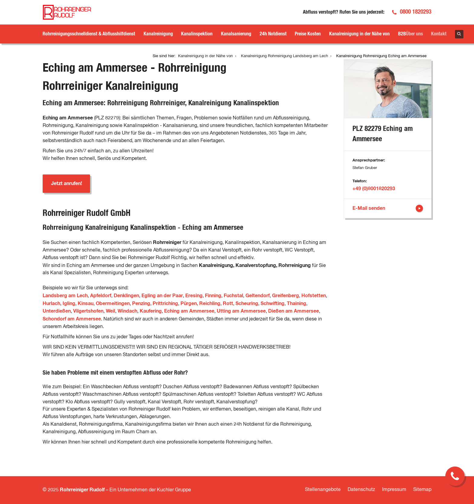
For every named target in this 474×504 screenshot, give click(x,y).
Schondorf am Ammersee (72, 319)
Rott (228, 303)
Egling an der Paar (162, 295)
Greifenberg (285, 295)
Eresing (194, 295)
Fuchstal (233, 295)
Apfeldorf (100, 295)
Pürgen (188, 303)
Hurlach (51, 303)
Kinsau (85, 303)
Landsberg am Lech (65, 295)
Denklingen (126, 295)
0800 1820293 (415, 12)
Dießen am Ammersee (293, 311)
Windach (127, 311)
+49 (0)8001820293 (373, 188)
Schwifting (272, 303)
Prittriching (165, 303)
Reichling (209, 303)
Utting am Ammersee (241, 311)
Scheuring (246, 303)
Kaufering (151, 311)
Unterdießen (57, 311)
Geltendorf (257, 295)
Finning (213, 295)
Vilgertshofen (88, 311)
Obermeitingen (113, 303)
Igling (69, 303)
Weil (110, 311)
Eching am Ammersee (189, 311)
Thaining (296, 303)
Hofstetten (313, 295)
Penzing (141, 303)
